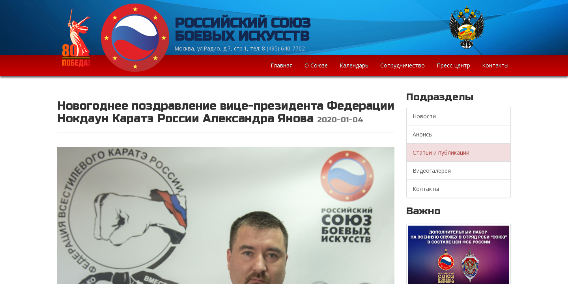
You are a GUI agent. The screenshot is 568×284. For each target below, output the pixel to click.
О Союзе (316, 65)
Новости (424, 116)
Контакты (495, 65)
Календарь (354, 65)
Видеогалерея (432, 170)
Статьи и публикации (441, 152)
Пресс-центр (453, 65)
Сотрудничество (402, 65)
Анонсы (423, 134)
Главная (282, 65)
